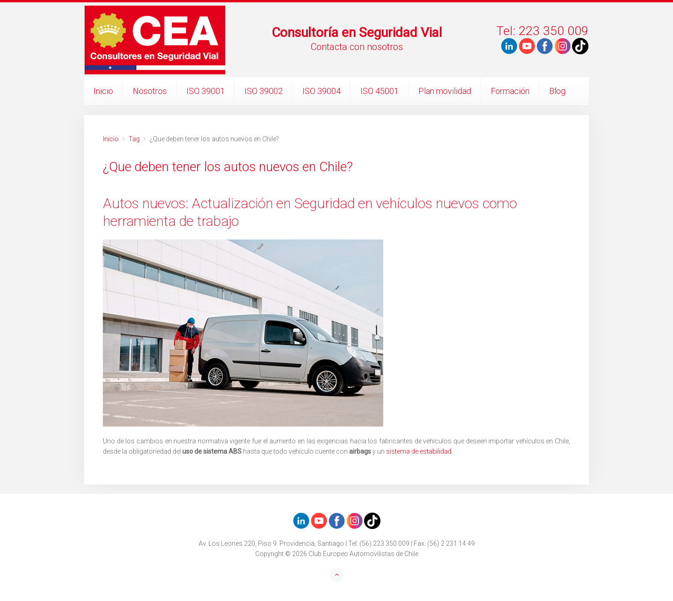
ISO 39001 (205, 91)
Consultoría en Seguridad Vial (357, 32)
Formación (510, 91)
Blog (557, 91)
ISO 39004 (321, 91)
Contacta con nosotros (357, 46)
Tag (134, 139)
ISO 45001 (379, 91)
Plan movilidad (444, 91)
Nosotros (150, 91)
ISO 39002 (263, 91)
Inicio (103, 91)
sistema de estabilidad (418, 451)
